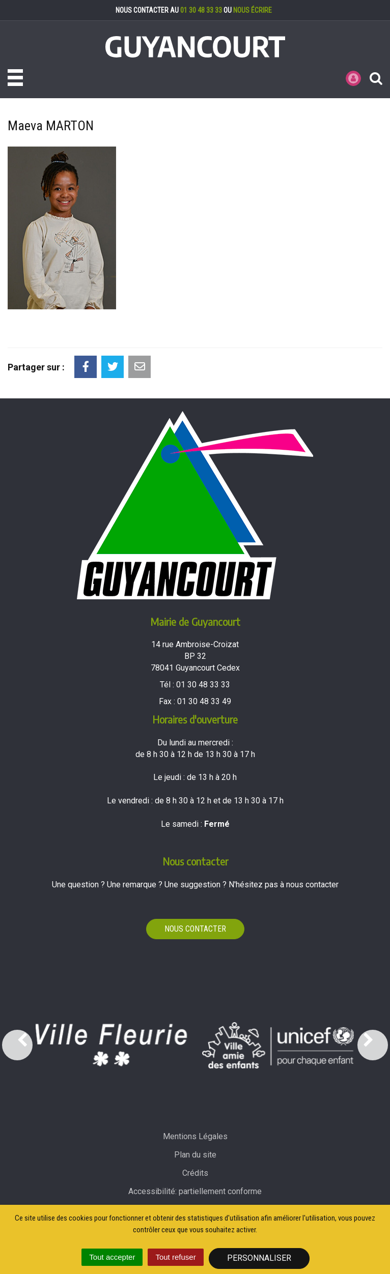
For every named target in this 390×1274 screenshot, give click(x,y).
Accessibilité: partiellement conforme (195, 1191)
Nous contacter (195, 929)
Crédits (195, 1173)
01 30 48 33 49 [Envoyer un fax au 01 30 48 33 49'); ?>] (204, 701)
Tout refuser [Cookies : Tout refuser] (175, 1257)
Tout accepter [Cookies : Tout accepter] (112, 1257)
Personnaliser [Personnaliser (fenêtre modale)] (259, 1258)
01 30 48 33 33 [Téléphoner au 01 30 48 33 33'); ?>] (203, 684)
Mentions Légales (195, 1136)
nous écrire (252, 10)
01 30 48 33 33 (201, 10)
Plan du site (195, 1155)
